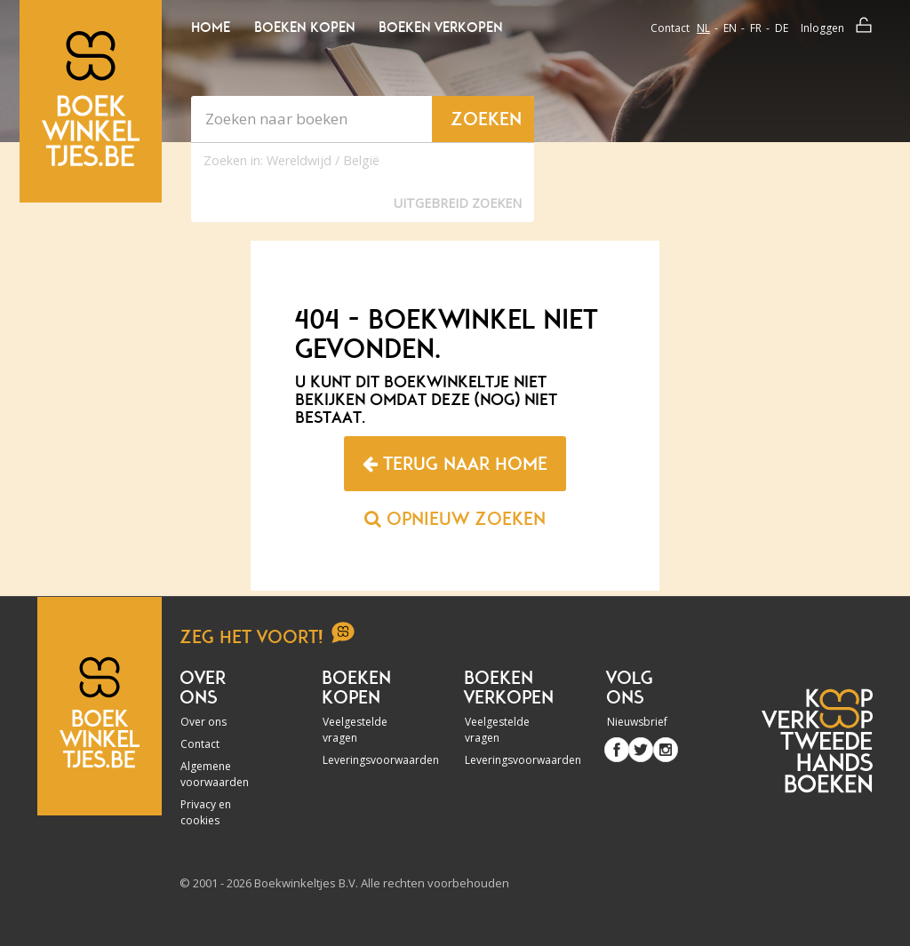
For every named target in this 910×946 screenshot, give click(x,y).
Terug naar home (455, 463)
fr (756, 28)
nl (703, 28)
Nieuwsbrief (637, 721)
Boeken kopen (304, 28)
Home (210, 28)
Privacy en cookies (205, 812)
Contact (670, 28)
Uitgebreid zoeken (458, 203)
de (781, 28)
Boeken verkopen (440, 28)
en (730, 28)
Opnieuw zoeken (455, 518)
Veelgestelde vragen (355, 729)
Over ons (203, 721)
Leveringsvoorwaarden (361, 759)
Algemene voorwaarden (214, 774)
